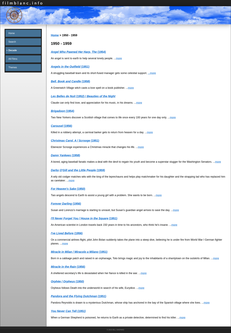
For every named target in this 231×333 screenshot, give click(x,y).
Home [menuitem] (11, 33)
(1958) (70, 81)
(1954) (78, 51)
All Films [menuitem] (12, 59)
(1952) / (83, 96)
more (119, 58)
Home (55, 35)
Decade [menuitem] (12, 50)
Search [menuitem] (12, 42)
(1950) (68, 188)
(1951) (70, 66)
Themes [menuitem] (12, 67)
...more (152, 73)
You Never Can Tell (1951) (68, 311)
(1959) (78, 170)
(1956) (61, 125)
